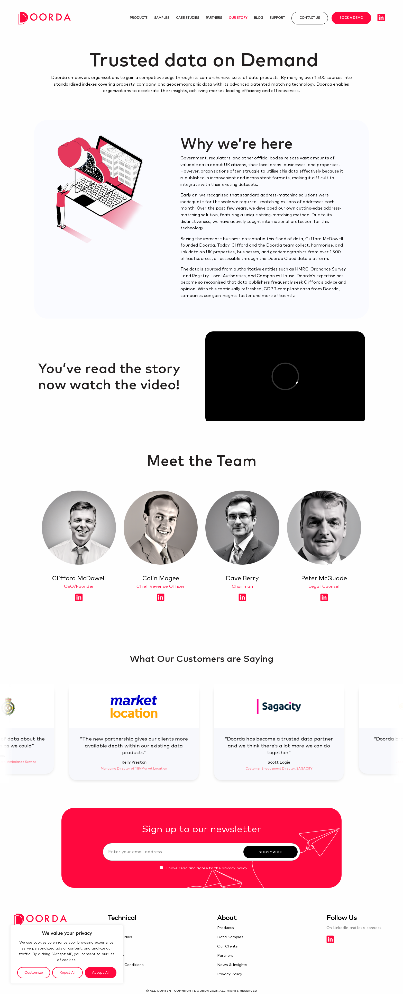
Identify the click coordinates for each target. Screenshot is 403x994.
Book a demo (351, 18)
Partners (214, 18)
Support (277, 18)
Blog (258, 18)
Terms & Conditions (126, 965)
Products (139, 18)
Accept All (100, 972)
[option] (182, 732)
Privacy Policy (229, 974)
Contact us (309, 18)
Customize (33, 972)
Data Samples (230, 937)
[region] (66, 954)
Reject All (67, 972)
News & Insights (232, 965)
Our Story (238, 18)
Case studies (187, 18)
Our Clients (227, 946)
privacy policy (234, 868)
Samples (161, 18)
